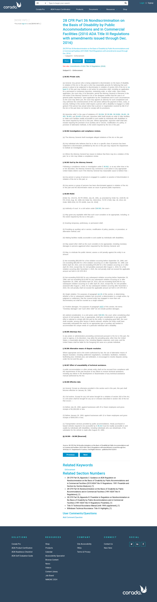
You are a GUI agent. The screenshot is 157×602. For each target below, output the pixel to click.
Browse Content (51, 560)
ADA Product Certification (60, 9)
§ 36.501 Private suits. (71, 77)
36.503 (98, 208)
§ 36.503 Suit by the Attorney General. (78, 162)
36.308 (109, 114)
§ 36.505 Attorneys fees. (72, 332)
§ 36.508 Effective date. (72, 382)
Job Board (49, 575)
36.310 (99, 426)
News (47, 564)
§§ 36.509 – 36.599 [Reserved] (74, 436)
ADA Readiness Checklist (22, 552)
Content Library (51, 572)
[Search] (125, 3)
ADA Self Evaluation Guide (22, 556)
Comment (77, 61)
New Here (108, 548)
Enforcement (70, 470)
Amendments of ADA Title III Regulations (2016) (87, 66)
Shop (125, 9)
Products (79, 9)
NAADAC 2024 (51, 579)
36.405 (78, 116)
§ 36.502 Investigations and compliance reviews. (82, 131)
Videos (48, 568)
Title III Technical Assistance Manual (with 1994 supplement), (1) (93, 506)
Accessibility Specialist (55, 556)
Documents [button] (93, 9)
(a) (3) (100, 294)
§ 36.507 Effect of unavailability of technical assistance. (84, 365)
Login (142, 3)
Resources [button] (110, 9)
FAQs (79, 548)
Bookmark (90, 61)
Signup (150, 3)
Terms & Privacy (83, 552)
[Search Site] (85, 3)
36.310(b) (116, 114)
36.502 (106, 167)
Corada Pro (40, 9)
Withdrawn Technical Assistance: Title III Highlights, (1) (89, 508)
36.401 (123, 114)
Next (85, 455)
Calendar (48, 552)
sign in (24, 24)
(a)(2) (102, 307)
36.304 (101, 114)
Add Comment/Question (73, 517)
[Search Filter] (41, 3)
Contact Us (108, 544)
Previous (71, 455)
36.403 (69, 116)
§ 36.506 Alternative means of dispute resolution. (82, 348)
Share (66, 61)
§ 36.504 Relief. (69, 194)
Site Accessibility (84, 544)
